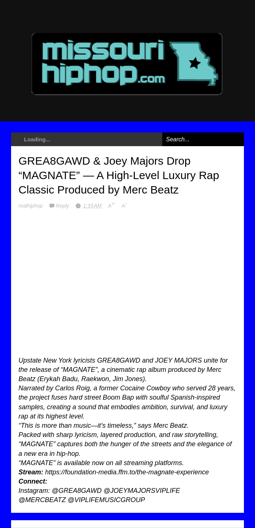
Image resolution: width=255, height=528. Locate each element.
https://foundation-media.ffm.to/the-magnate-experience (127, 472)
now (98, 463)
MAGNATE (79, 369)
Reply (63, 206)
